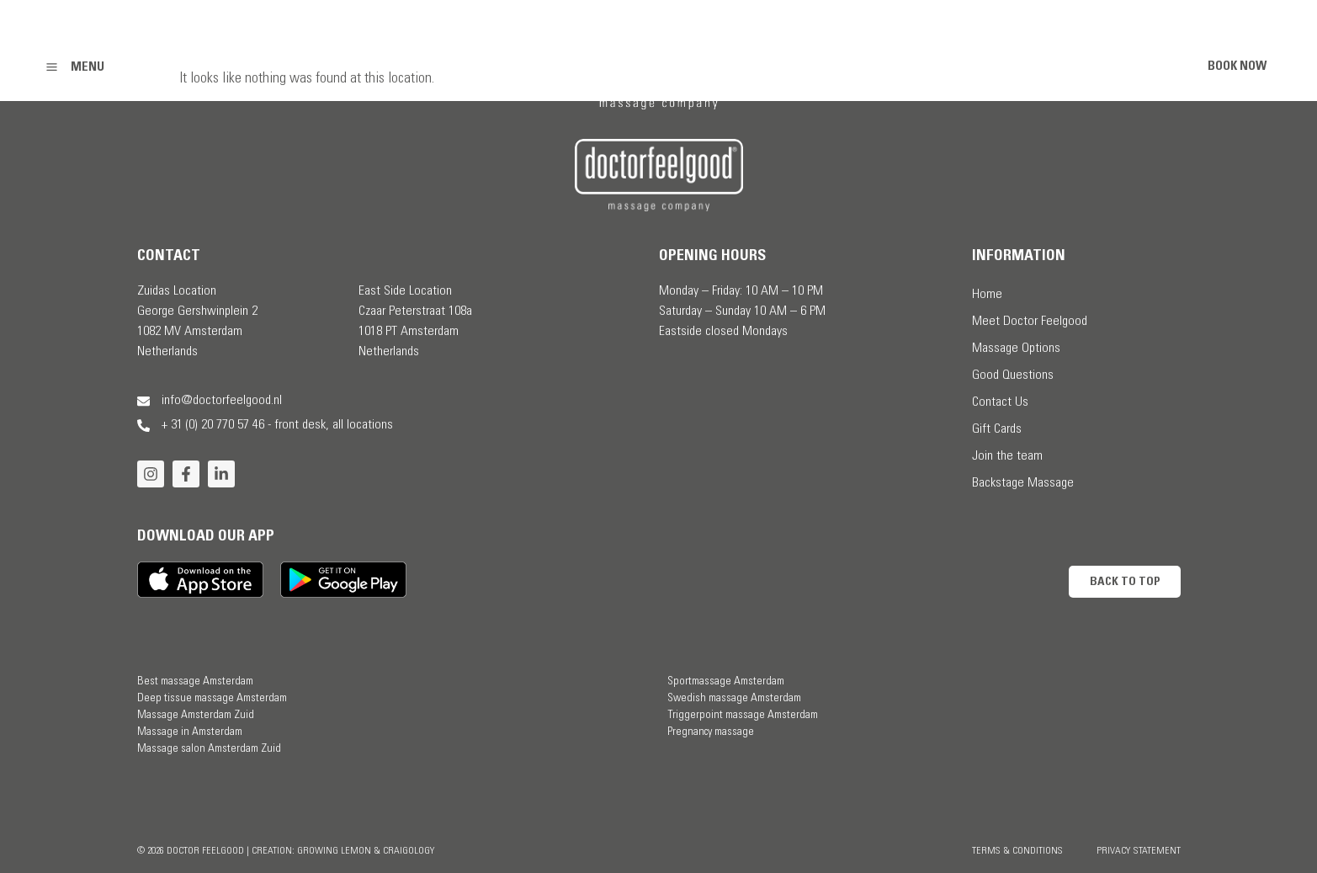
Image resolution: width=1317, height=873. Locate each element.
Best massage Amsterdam (195, 682)
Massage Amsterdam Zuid (195, 715)
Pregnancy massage (710, 732)
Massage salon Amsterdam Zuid (209, 749)
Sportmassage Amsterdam (725, 682)
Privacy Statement (1139, 851)
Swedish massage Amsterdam (734, 699)
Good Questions (1013, 375)
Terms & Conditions (1017, 851)
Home (987, 294)
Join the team (1007, 456)
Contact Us (1000, 402)
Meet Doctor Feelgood (1029, 321)
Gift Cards (997, 429)
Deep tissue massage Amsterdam (212, 699)
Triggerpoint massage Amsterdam (742, 715)
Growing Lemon (334, 851)
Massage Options (1016, 348)
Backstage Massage (1023, 483)
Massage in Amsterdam (189, 732)
